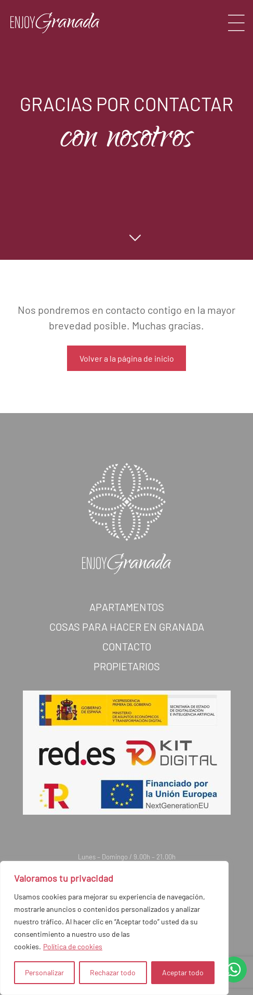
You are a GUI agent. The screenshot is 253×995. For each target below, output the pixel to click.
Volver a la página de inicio (126, 358)
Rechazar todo (113, 972)
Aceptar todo (183, 972)
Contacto (126, 657)
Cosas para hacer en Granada (126, 637)
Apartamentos (126, 617)
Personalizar (44, 972)
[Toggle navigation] (236, 23)
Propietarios (127, 676)
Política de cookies (72, 946)
